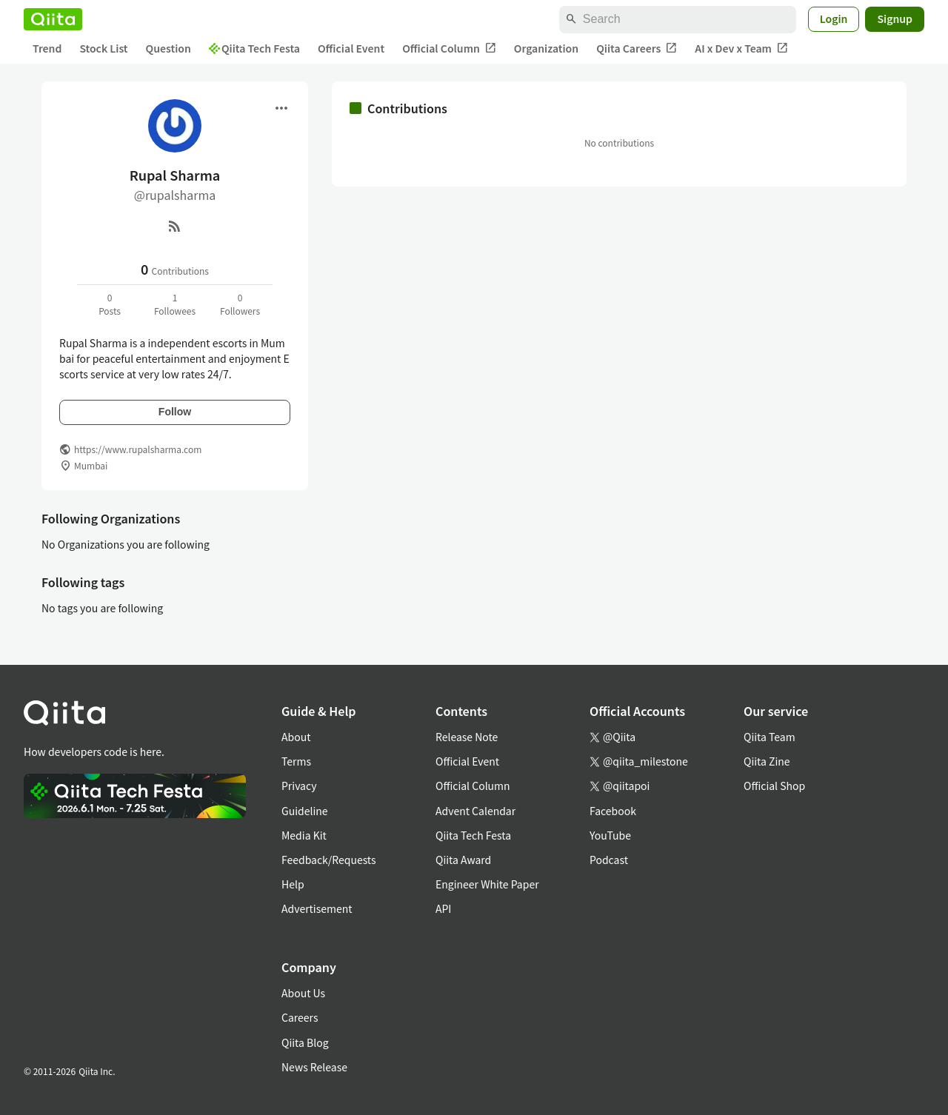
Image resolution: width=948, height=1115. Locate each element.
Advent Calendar (475, 810)
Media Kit (304, 835)
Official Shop (774, 785)
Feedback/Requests (328, 859)
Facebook (613, 810)
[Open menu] (281, 108)
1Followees (175, 304)
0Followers (240, 304)
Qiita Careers (636, 48)
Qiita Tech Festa (254, 48)
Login (834, 18)
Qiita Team (769, 736)
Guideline (304, 810)
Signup (894, 18)
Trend (47, 48)
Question (168, 48)
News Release (314, 1066)
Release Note (466, 736)
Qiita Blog (305, 1042)
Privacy (298, 785)
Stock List (103, 48)
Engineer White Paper (487, 884)
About (295, 736)
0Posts (110, 304)
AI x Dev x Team (741, 48)
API (443, 908)
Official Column (449, 48)
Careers (299, 1017)
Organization (546, 48)
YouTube (610, 835)
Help (292, 884)
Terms (296, 761)
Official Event (351, 48)
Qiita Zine (767, 761)
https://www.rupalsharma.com (137, 449)
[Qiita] (53, 19)
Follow (174, 412)
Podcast (609, 859)
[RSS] (174, 226)
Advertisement (317, 908)
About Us (303, 992)
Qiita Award (463, 859)
